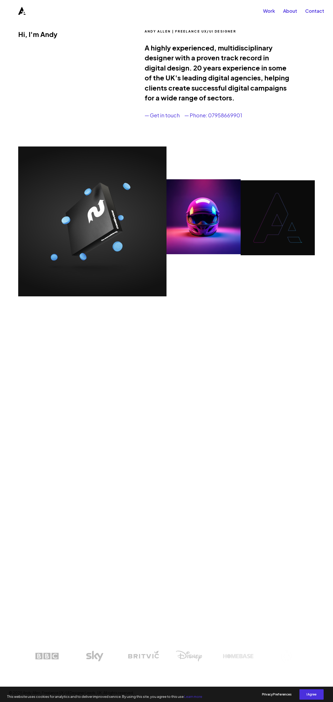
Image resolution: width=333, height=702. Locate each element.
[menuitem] (271, 13)
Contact (314, 13)
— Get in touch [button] (162, 115)
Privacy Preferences (277, 699)
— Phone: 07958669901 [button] (213, 115)
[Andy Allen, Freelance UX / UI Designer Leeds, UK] (15, 13)
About (290, 13)
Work (269, 13)
